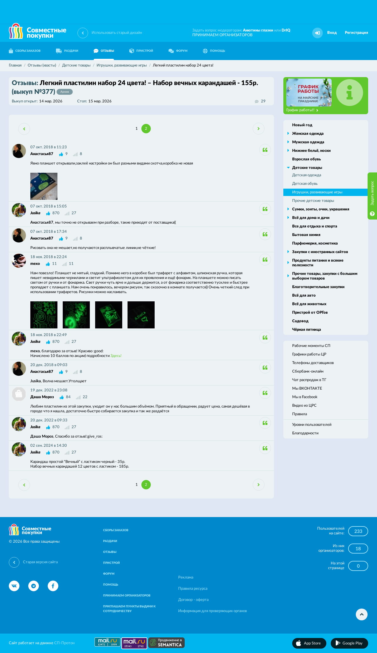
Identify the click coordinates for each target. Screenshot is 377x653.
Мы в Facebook (305, 397)
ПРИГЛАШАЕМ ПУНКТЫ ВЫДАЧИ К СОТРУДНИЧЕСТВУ (129, 609)
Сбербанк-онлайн (307, 371)
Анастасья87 (41, 154)
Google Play (353, 643)
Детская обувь (305, 184)
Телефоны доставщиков (313, 363)
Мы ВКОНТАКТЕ (307, 389)
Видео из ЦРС (304, 406)
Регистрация (356, 33)
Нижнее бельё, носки (311, 151)
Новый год (302, 125)
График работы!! (302, 110)
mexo (35, 264)
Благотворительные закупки (318, 287)
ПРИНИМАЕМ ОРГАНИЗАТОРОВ (222, 35)
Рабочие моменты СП (311, 346)
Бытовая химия (306, 235)
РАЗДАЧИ (67, 51)
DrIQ (286, 30)
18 (358, 548)
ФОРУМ (178, 51)
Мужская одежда (308, 142)
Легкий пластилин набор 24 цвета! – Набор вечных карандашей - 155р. (135, 87)
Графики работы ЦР (309, 354)
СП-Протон (64, 643)
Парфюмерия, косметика (315, 243)
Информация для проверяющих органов (212, 611)
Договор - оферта (193, 600)
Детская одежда (306, 175)
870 (55, 213)
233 (358, 531)
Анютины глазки (258, 30)
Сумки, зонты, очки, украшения (320, 209)
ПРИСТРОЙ (141, 51)
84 (68, 397)
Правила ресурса (192, 589)
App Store (312, 643)
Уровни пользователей (311, 425)
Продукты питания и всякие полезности (317, 263)
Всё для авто (304, 296)
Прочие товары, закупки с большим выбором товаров (324, 276)
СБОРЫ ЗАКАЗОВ (25, 51)
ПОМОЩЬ (214, 51)
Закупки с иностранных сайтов (320, 252)
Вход (332, 33)
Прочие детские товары (313, 201)
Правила (299, 414)
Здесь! (116, 356)
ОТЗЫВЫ (104, 51)
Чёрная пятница (306, 330)
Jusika (35, 213)
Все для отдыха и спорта (314, 226)
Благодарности (305, 433)
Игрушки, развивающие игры (317, 192)
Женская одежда (308, 134)
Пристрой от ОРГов (310, 313)
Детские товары (307, 168)
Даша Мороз (42, 397)
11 (54, 264)
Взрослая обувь (306, 159)
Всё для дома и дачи (311, 218)
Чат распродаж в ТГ (309, 380)
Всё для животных (309, 304)
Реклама (185, 577)
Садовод (300, 321)
